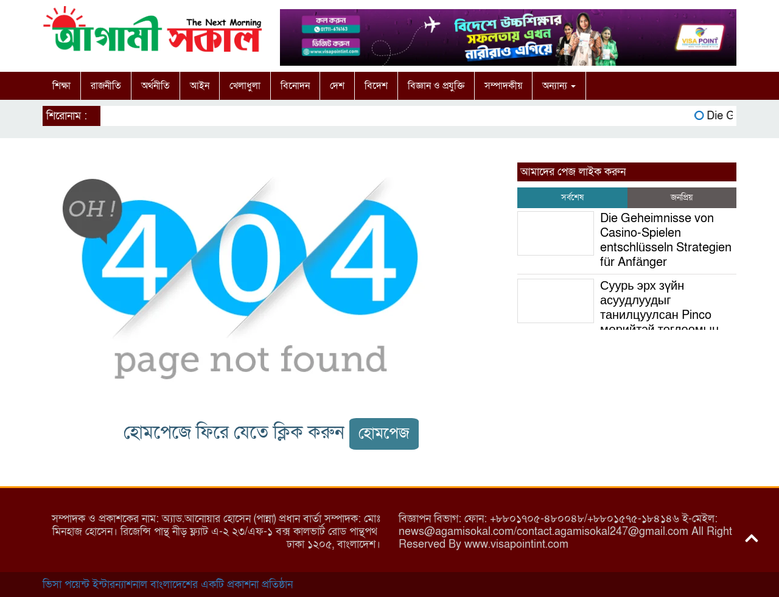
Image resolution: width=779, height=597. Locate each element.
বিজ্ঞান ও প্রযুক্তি (436, 86)
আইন (199, 86)
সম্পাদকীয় (503, 86)
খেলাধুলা (244, 86)
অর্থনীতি (155, 86)
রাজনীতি (106, 86)
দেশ (337, 86)
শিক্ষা (61, 86)
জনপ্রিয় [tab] (682, 197)
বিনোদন (295, 86)
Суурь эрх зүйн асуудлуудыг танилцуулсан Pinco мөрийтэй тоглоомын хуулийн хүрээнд (618, 315)
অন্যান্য (559, 86)
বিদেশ (376, 86)
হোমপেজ (384, 434)
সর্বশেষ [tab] (572, 197)
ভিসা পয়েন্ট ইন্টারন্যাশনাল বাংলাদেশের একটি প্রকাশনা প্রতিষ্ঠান (168, 585)
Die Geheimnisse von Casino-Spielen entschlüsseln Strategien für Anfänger (666, 240)
